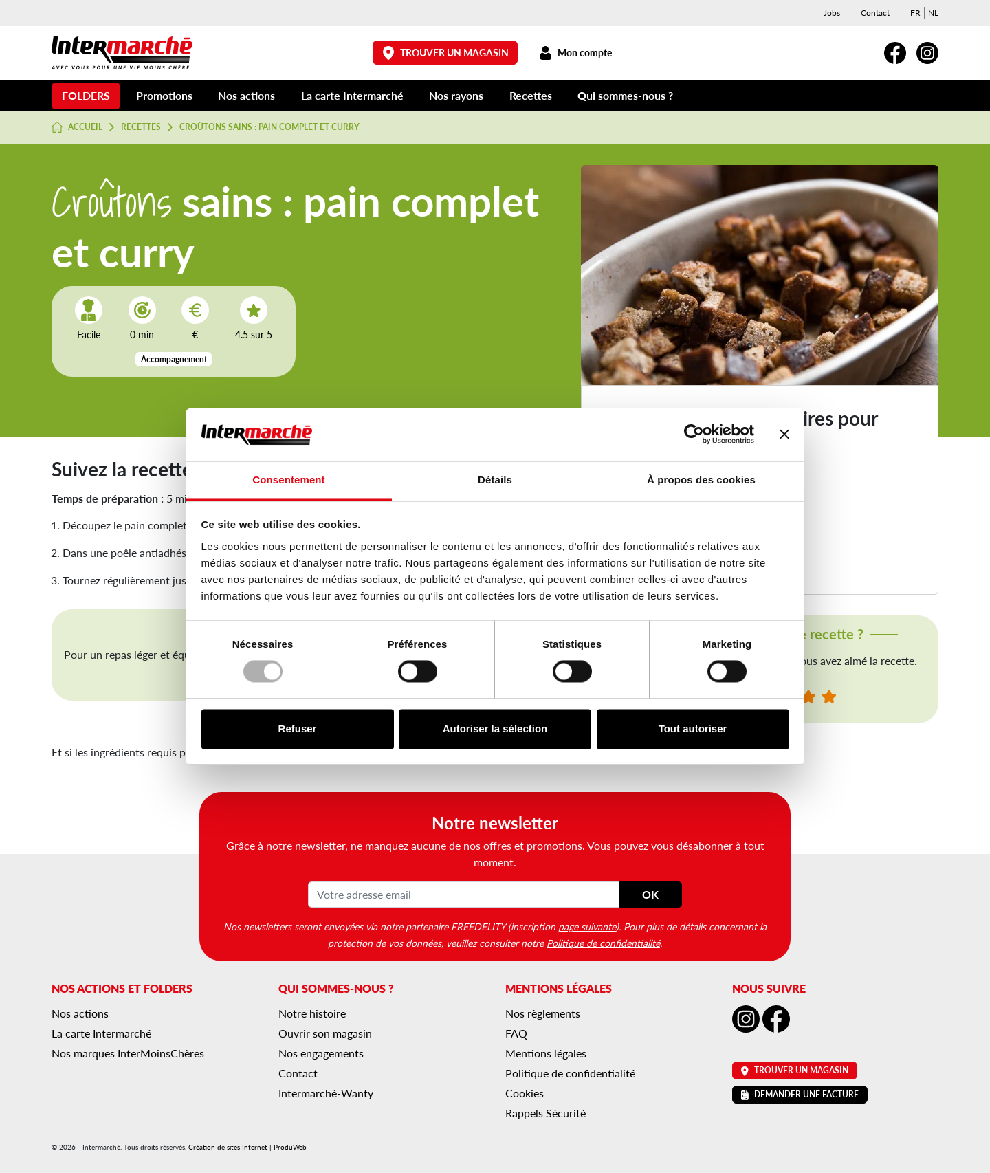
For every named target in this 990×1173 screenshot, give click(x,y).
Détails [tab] (495, 479)
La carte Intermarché (352, 95)
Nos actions (246, 95)
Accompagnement (174, 359)
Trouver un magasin (445, 52)
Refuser (297, 728)
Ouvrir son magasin (325, 1033)
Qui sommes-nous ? (625, 95)
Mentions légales (545, 1053)
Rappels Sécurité (545, 1113)
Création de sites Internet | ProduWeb (247, 1146)
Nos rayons (456, 95)
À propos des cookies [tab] (701, 479)
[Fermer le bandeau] (784, 434)
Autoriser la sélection (495, 728)
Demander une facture (800, 1094)
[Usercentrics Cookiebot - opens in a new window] (694, 434)
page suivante (587, 926)
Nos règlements (542, 1013)
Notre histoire (312, 1013)
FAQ (516, 1033)
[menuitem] (915, 13)
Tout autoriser (693, 728)
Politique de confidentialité (603, 943)
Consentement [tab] (288, 479)
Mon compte (575, 52)
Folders (86, 95)
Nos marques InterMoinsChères (128, 1053)
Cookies (524, 1093)
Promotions (164, 95)
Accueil (77, 127)
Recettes (530, 95)
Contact (875, 13)
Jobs (832, 13)
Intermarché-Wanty (325, 1093)
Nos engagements (321, 1053)
